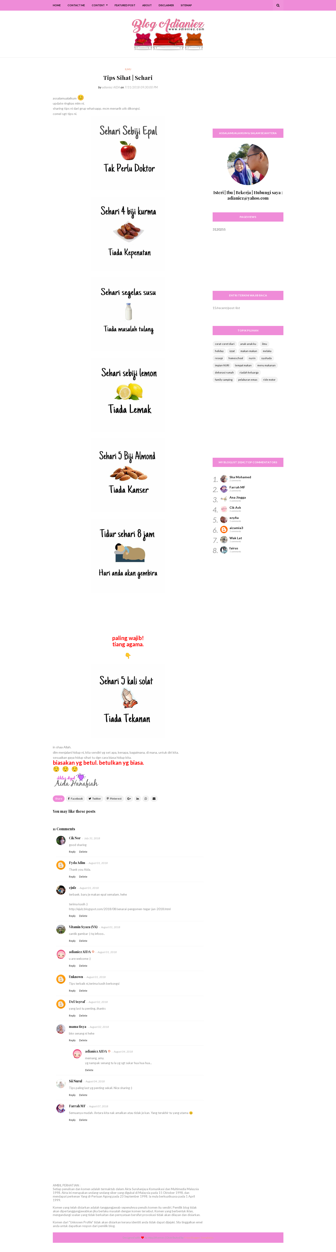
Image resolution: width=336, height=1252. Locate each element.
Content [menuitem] (98, 5)
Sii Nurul (75, 1081)
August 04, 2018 (123, 1051)
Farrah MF (77, 1106)
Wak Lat (235, 538)
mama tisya (77, 1026)
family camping (223, 379)
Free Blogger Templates (199, 1237)
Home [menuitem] (57, 5)
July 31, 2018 (92, 838)
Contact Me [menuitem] (76, 5)
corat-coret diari (225, 343)
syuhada (266, 358)
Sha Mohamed (240, 477)
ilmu (264, 343)
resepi (219, 358)
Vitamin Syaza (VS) (83, 927)
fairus (233, 548)
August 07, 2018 (98, 1106)
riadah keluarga (249, 372)
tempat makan (243, 365)
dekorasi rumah (224, 372)
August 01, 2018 (98, 863)
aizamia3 (236, 528)
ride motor (269, 379)
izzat (232, 350)
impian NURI (222, 365)
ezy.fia (234, 518)
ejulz (72, 887)
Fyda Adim (77, 863)
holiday (219, 350)
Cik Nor (75, 838)
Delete (83, 851)
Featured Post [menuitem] (125, 5)
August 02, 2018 (98, 1002)
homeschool (236, 358)
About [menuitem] (147, 5)
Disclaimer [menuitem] (166, 5)
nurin (252, 358)
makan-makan (249, 350)
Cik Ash (235, 507)
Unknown (76, 977)
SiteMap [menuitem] (186, 5)
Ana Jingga (237, 497)
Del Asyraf (77, 1001)
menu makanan (266, 365)
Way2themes (156, 1237)
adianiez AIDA (111, 87)
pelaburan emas (247, 379)
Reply (72, 851)
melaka (267, 350)
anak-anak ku (248, 343)
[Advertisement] (248, 96)
